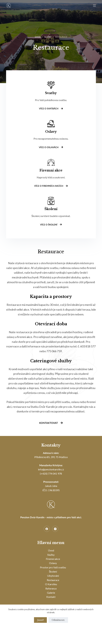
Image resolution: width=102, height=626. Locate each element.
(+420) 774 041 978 (51, 473)
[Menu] (94, 5)
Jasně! (40, 620)
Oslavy (53, 563)
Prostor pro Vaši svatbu (53, 567)
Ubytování (53, 575)
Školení (53, 571)
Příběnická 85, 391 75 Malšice (51, 457)
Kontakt (50, 596)
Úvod (51, 550)
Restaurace (53, 579)
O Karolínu (51, 584)
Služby (51, 554)
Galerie (51, 592)
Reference (51, 588)
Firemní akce (53, 558)
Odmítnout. (58, 620)
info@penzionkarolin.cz (51, 469)
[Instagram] (55, 529)
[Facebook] (47, 529)
